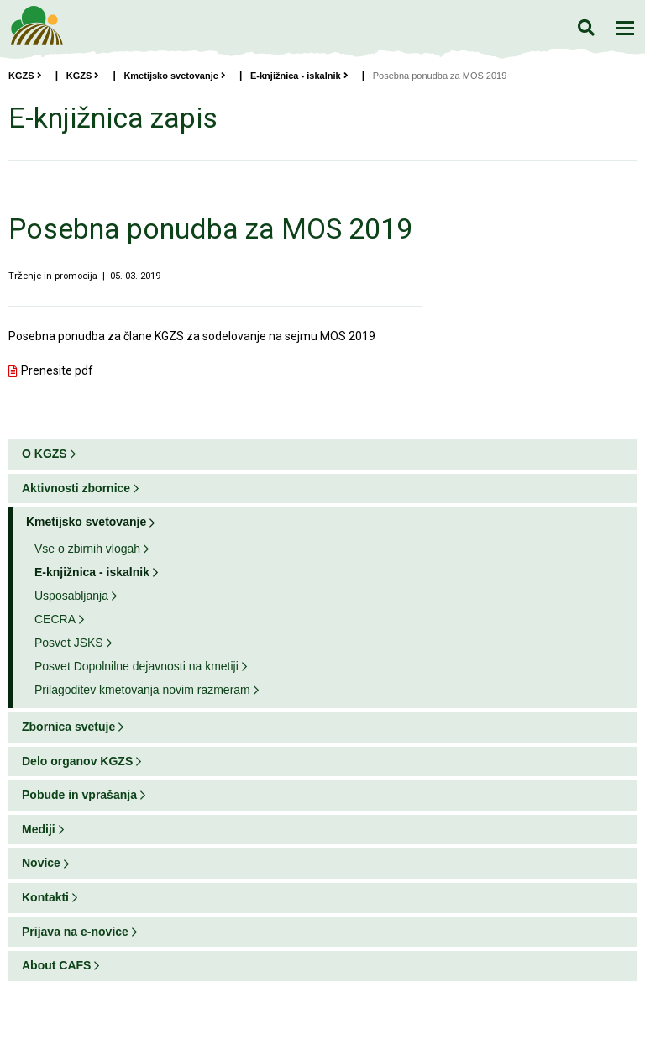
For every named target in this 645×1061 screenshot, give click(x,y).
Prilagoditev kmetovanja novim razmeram (142, 689)
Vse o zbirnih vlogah (87, 548)
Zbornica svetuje (68, 726)
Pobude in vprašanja (79, 794)
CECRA (55, 619)
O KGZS (44, 453)
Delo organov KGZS (77, 761)
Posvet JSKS (68, 642)
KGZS (25, 76)
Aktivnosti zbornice (76, 488)
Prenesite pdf (57, 370)
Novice (41, 862)
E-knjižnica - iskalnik (299, 76)
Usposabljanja (71, 595)
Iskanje (586, 27)
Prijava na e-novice (75, 931)
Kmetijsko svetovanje (174, 76)
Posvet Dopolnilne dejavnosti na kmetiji (136, 666)
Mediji (38, 829)
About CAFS (56, 965)
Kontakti (45, 897)
